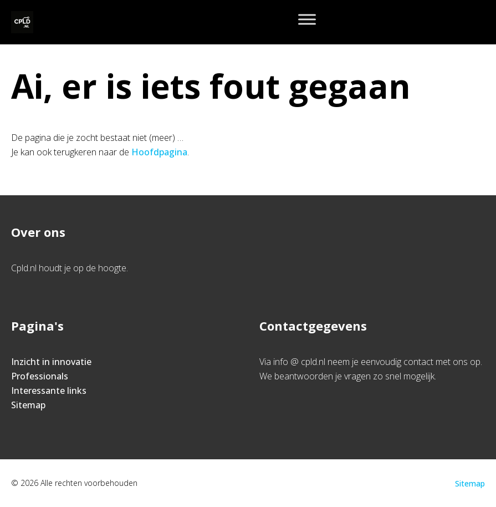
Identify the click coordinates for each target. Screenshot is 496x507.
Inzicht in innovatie (51, 362)
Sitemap (28, 405)
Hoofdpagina (159, 152)
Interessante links (48, 390)
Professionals (39, 376)
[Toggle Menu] (307, 19)
